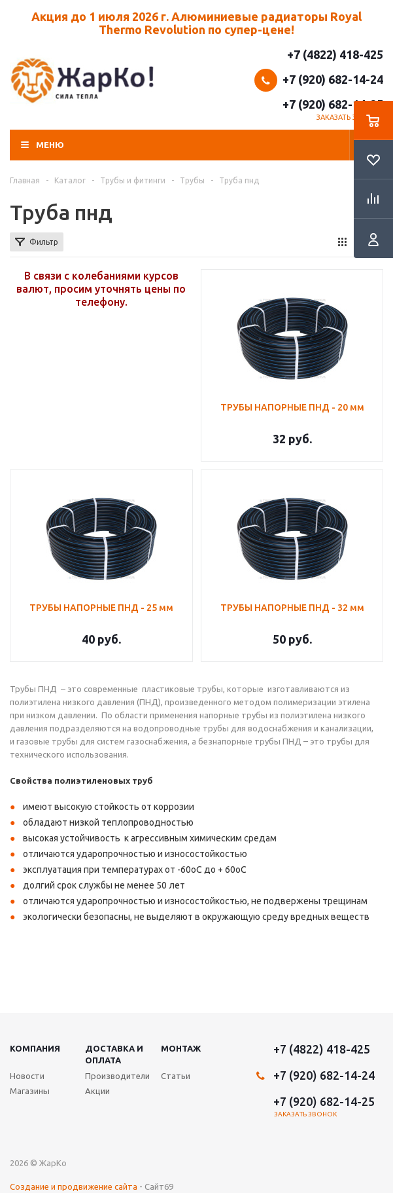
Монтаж (181, 1048)
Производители (117, 1075)
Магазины (30, 1090)
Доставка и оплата (114, 1054)
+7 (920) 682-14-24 (332, 79)
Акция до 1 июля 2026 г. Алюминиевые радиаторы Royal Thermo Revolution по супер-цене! (196, 23)
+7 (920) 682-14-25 (332, 104)
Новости (27, 1075)
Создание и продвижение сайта (73, 1186)
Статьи (175, 1075)
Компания (35, 1048)
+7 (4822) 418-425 (335, 54)
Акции (97, 1090)
